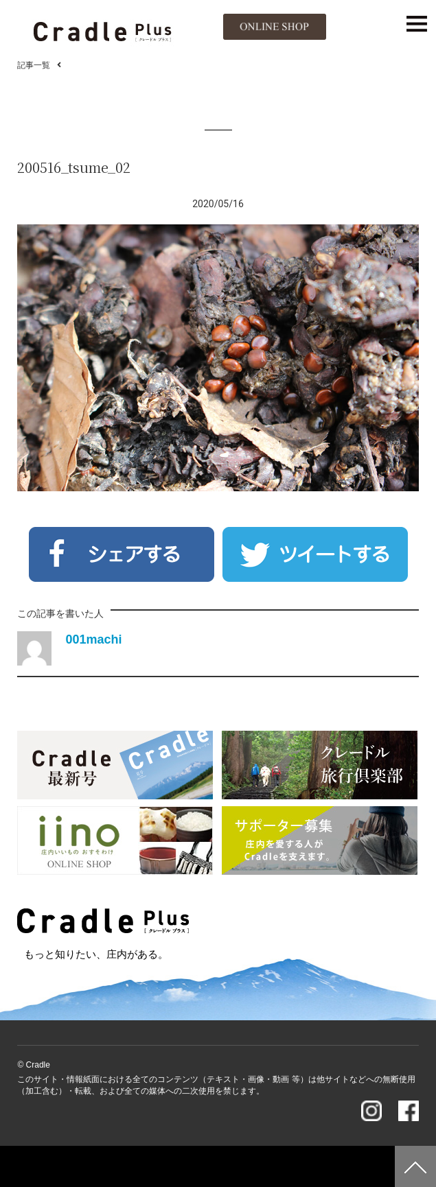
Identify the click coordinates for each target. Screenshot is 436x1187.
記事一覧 (33, 65)
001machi (93, 639)
